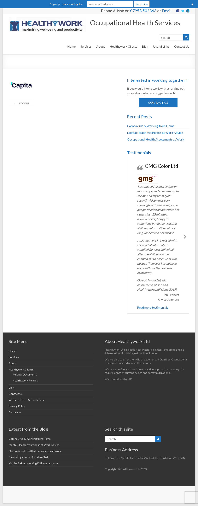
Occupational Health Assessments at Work (155, 139)
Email (167, 10)
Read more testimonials (152, 307)
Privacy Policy (17, 406)
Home (71, 46)
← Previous (21, 103)
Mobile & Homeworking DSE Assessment (33, 463)
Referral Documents (25, 374)
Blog (145, 46)
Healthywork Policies (25, 380)
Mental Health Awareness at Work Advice (155, 132)
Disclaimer (15, 412)
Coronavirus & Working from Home (150, 126)
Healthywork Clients (123, 46)
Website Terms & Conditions (26, 400)
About (100, 46)
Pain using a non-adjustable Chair (29, 457)
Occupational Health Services (135, 22)
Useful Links (161, 46)
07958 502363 (143, 10)
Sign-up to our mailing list (66, 4)
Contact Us (181, 46)
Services (85, 46)
